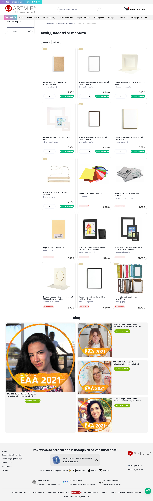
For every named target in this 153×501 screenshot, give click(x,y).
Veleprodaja (7, 462)
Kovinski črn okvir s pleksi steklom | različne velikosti (92, 298)
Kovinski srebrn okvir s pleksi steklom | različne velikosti (94, 83)
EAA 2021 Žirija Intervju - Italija (125, 324)
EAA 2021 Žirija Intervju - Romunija (126, 362)
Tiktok (92, 470)
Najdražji (56, 42)
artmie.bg (103, 492)
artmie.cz (23, 492)
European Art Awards (76, 480)
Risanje (111, 18)
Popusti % (10, 17)
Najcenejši (46, 42)
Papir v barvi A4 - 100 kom (53, 248)
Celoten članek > (32, 401)
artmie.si (57, 492)
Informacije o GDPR (135, 469)
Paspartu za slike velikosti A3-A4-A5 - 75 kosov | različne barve (129, 248)
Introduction (50, 23)
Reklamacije (6, 466)
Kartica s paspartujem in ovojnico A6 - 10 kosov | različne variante (58, 298)
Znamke (121, 18)
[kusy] (49, 96)
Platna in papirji (49, 18)
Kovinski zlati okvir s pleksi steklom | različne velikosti (128, 138)
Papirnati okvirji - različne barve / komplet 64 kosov (127, 298)
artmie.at (121, 492)
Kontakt (5, 470)
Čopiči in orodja (83, 18)
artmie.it (138, 492)
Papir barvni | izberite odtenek (90, 194)
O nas (4, 451)
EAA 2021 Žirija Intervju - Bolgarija (21, 394)
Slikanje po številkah (139, 18)
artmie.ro (94, 492)
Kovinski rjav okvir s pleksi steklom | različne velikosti (93, 138)
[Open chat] (148, 491)
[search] (98, 10)
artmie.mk (112, 492)
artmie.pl (65, 492)
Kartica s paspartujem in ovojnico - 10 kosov (129, 83)
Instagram (79, 470)
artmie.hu (32, 492)
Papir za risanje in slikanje (66, 23)
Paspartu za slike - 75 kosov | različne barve (58, 138)
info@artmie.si (136, 466)
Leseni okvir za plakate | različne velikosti (55, 193)
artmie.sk (15, 492)
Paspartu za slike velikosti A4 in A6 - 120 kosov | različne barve (93, 248)
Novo (21, 18)
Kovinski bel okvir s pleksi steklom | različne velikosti (56, 83)
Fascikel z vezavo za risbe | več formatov (126, 195)
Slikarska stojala (66, 18)
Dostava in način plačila (11, 455)
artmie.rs (49, 492)
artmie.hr (41, 492)
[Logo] (20, 9)
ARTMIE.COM (75, 492)
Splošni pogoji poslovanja (12, 459)
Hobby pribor (99, 18)
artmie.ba (86, 492)
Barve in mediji (33, 18)
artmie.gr (130, 492)
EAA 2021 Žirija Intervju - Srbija (125, 399)
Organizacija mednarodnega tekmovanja (82, 484)
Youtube (104, 470)
